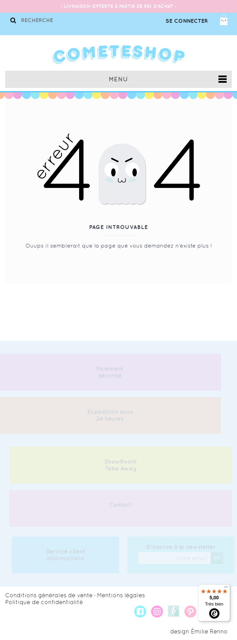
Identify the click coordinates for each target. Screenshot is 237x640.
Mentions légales (121, 595)
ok (218, 557)
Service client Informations (66, 555)
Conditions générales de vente (49, 595)
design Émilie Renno (199, 631)
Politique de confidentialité (44, 602)
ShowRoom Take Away (120, 466)
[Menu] (226, 588)
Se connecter (186, 21)
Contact (120, 505)
